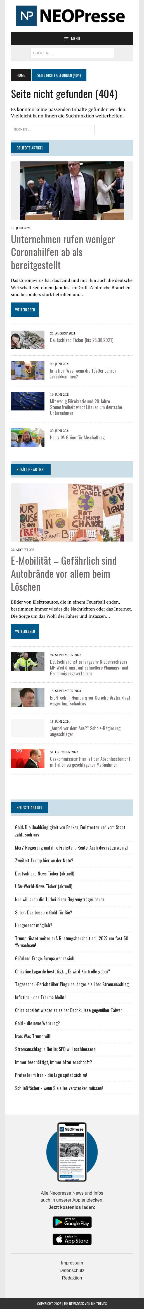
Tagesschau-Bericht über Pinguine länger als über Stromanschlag (72, 984)
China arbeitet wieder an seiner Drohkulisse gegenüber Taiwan (68, 1010)
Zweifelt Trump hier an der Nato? (44, 860)
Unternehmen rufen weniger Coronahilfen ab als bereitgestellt (63, 251)
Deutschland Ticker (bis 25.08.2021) (81, 340)
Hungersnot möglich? (33, 925)
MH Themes (99, 1303)
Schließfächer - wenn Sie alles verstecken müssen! (59, 1088)
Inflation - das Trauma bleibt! (40, 997)
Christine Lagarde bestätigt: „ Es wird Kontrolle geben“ (62, 971)
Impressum (72, 1263)
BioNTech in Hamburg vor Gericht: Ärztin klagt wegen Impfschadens (90, 700)
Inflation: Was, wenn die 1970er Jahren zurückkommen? (83, 373)
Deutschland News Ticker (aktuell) (44, 873)
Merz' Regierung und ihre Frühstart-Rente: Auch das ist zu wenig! (71, 847)
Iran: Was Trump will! (33, 1036)
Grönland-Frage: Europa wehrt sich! (45, 958)
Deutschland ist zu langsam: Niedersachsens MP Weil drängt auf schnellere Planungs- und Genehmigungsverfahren (89, 667)
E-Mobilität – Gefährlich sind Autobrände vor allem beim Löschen (64, 573)
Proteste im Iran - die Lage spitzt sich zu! (51, 1075)
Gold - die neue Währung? (37, 1023)
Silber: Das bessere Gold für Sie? (43, 912)
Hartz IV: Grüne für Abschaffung (77, 437)
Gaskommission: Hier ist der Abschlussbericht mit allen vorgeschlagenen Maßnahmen (90, 762)
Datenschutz (72, 1270)
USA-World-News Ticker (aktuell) (43, 886)
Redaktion (72, 1278)
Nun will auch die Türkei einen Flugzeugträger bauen (59, 899)
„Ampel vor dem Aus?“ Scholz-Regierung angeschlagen (85, 731)
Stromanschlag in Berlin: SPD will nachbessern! (55, 1049)
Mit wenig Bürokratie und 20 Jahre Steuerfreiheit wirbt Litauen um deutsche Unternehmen (86, 407)
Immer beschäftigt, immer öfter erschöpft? (53, 1062)
